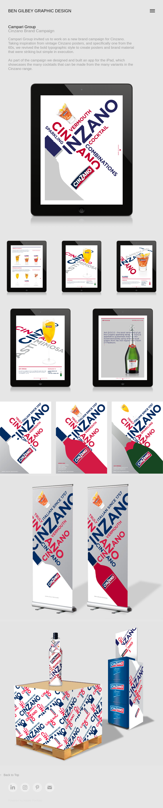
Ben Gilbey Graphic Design (39, 10)
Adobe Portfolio (32, 800)
